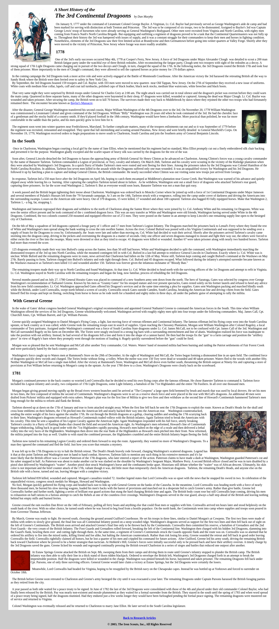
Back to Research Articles (139, 617)
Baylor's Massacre (82, 103)
